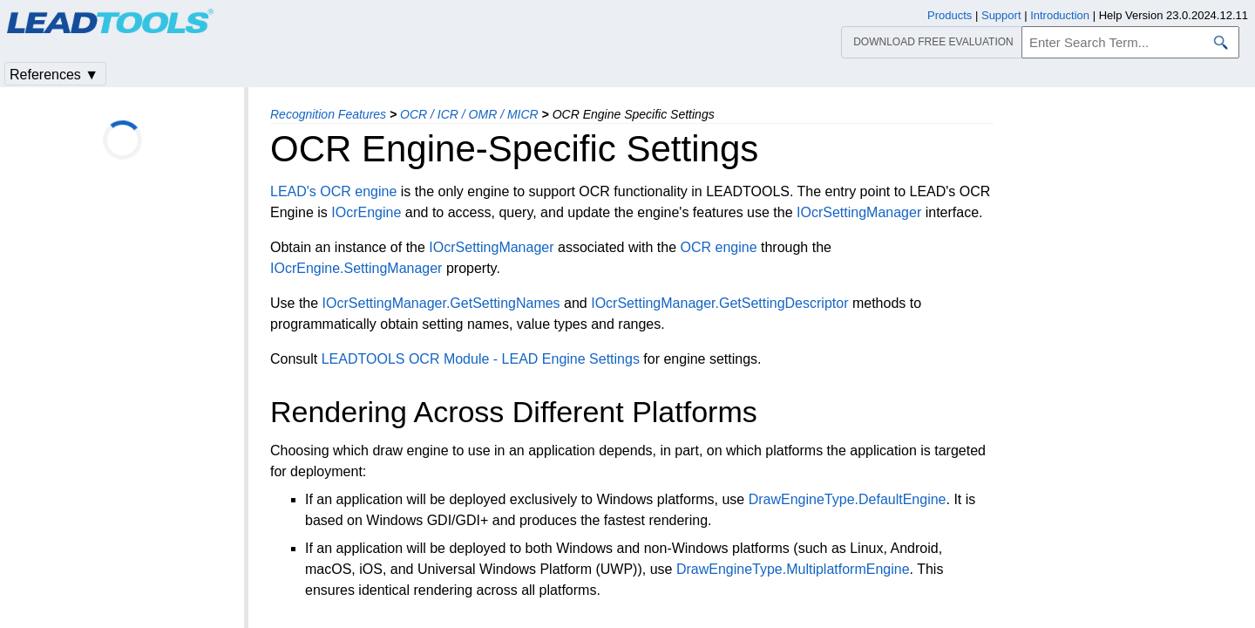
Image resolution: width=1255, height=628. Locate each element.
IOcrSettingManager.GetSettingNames (441, 303)
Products (949, 15)
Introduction (1059, 15)
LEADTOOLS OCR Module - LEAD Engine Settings (481, 359)
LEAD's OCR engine (333, 191)
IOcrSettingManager (859, 212)
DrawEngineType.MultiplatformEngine (793, 569)
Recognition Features (328, 114)
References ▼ (54, 74)
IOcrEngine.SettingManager (356, 268)
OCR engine (719, 247)
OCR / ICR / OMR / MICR (469, 114)
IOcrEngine (366, 212)
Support (1001, 15)
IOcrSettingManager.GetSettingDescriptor (719, 303)
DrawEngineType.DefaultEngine (847, 499)
